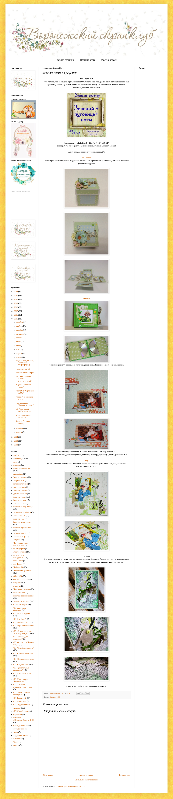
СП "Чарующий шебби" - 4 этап (23, 410)
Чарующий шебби (20, 735)
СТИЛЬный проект (21, 711)
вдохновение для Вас (22, 468)
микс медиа (18, 561)
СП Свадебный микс (21, 705)
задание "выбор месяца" (23, 507)
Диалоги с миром (20, 490)
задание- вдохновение (22, 528)
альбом (16, 455)
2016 (16, 315)
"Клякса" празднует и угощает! (24, 398)
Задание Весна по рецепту (23, 422)
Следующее (48, 775)
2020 (16, 299)
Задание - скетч (19, 497)
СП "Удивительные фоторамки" (21, 669)
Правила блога (87, 60)
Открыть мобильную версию (86, 780)
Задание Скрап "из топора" (23, 386)
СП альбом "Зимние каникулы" (21, 694)
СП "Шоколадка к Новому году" (20, 680)
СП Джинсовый (19, 698)
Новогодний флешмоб (22, 571)
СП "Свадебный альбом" (23, 648)
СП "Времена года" (21, 622)
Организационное (20, 579)
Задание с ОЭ (55, 697)
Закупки (16, 540)
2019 (16, 303)
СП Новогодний (19, 701)
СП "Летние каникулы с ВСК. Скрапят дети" (23, 632)
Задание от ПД (19, 516)
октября (19, 330)
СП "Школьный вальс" (22, 673)
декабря (19, 322)
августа (19, 338)
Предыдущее (124, 775)
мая (18, 349)
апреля (19, 353)
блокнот (16, 465)
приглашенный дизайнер (23, 596)
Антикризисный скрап (25, 373)
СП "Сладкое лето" (21, 665)
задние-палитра (19, 536)
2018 (16, 307)
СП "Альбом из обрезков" (19, 609)
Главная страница (65, 60)
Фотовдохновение (20, 726)
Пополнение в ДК (23, 369)
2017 (16, 311)
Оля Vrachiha (86, 158)
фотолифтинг (18, 729)
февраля (19, 428)
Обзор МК (17, 576)
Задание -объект (20, 503)
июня (18, 346)
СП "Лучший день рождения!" (20, 638)
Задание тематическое (22, 522)
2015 (16, 319)
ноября (19, 326)
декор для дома (19, 487)
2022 (16, 292)
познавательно (19, 593)
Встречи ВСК (19, 481)
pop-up (16, 745)
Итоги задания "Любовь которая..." (25, 404)
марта (18, 357)
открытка (17, 583)
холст (15, 732)
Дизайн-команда (20, 494)
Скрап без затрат (20, 605)
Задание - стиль (19, 500)
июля (18, 342)
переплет (17, 586)
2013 (16, 441)
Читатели (17, 739)
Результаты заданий (21, 601)
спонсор (16, 708)
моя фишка (18, 564)
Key (86, 460)
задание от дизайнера (22, 512)
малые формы (19, 549)
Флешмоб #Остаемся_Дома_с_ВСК (23, 719)
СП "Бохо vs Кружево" (22, 613)
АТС (15, 462)
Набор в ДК (18, 567)
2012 (16, 445)
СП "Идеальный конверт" (23, 626)
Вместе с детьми (20, 477)
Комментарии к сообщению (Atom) (70, 786)
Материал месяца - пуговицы (23, 416)
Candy (16, 742)
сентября (20, 334)
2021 (16, 296)
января (19, 432)
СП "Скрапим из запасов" (23, 659)
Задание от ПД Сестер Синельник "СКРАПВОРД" (25, 363)
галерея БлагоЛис (20, 484)
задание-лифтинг (20, 533)
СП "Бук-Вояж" (19, 619)
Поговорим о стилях (21, 589)
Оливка (86, 298)
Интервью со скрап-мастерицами (21, 544)
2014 (16, 437)
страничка (17, 714)
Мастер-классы (109, 60)
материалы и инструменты (18, 556)
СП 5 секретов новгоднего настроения (22, 686)
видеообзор (18, 474)
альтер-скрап (18, 459)
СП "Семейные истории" (23, 653)
